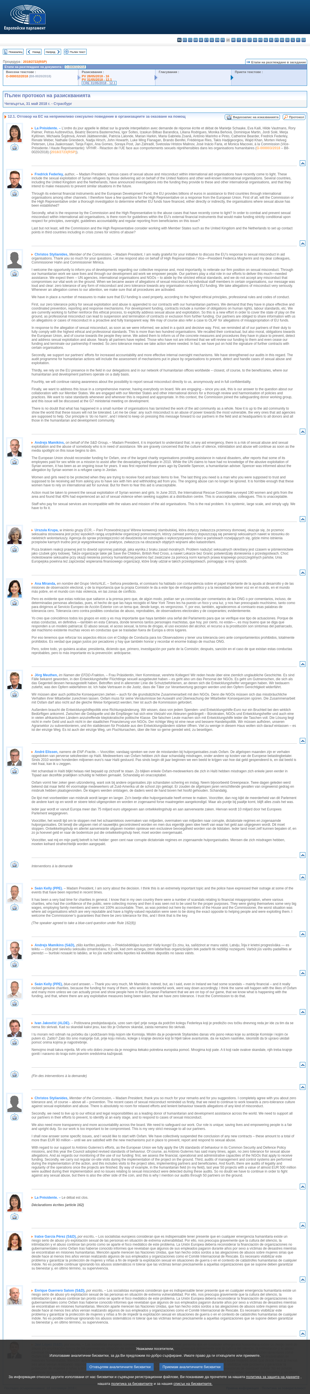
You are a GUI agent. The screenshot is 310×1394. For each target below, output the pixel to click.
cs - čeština (190, 40)
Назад (36, 51)
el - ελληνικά (212, 40)
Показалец (15, 51)
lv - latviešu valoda (244, 40)
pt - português (276, 40)
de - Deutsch (201, 40)
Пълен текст (78, 51)
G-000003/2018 (268, 148)
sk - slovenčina (287, 40)
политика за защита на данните (272, 1384)
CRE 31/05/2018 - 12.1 (99, 83)
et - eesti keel (206, 40)
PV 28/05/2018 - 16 (95, 76)
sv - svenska (303, 40)
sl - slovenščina (293, 40)
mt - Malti (260, 40)
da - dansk (196, 40)
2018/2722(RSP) (35, 61)
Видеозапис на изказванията (255, 117)
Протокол (296, 117)
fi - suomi (298, 40)
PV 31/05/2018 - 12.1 (97, 79)
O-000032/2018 (17, 76)
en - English (217, 40)
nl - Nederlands (266, 40)
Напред (50, 51)
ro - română (282, 40)
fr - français (222, 40)
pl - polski (271, 40)
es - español (185, 40)
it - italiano (239, 40)
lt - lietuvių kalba (249, 40)
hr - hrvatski (233, 40)
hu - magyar (255, 40)
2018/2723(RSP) (63, 152)
